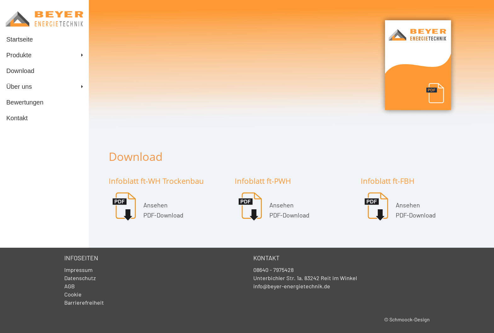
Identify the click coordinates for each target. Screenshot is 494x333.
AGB (69, 286)
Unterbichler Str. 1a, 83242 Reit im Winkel (305, 277)
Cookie (73, 294)
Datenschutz (80, 277)
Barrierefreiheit (84, 302)
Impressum (78, 269)
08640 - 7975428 (273, 269)
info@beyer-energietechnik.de (291, 286)
